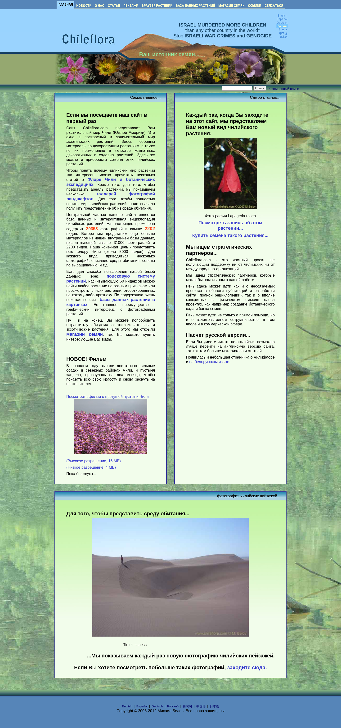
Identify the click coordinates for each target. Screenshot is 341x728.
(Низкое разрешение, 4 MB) (91, 467)
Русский (173, 706)
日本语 (214, 706)
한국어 (187, 706)
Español (142, 706)
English (127, 706)
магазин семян (84, 334)
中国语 (201, 706)
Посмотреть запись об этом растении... (230, 225)
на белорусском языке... (210, 362)
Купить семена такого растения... (230, 235)
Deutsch (157, 706)
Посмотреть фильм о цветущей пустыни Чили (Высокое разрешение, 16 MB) (107, 428)
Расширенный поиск (283, 89)
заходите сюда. (247, 667)
